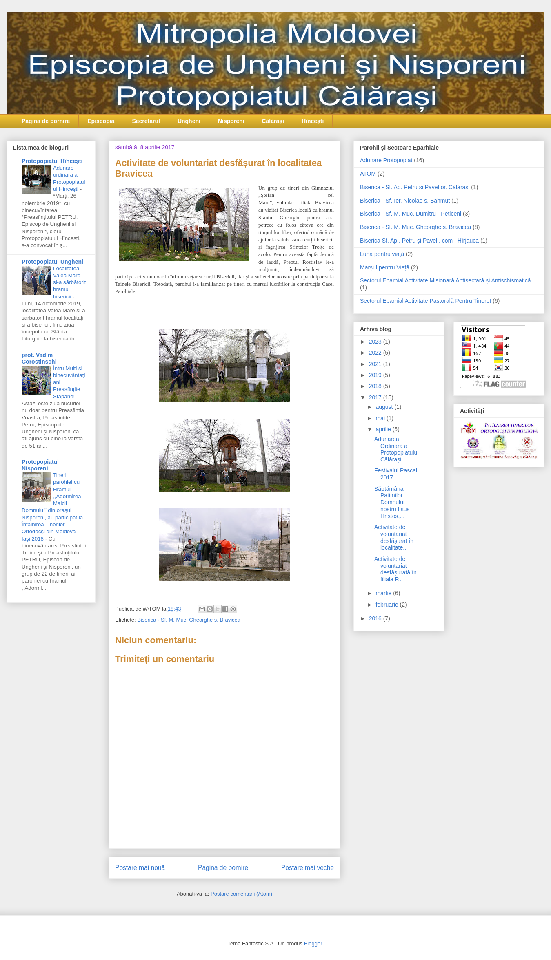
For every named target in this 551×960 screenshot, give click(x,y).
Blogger (313, 943)
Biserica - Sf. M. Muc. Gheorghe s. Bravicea (188, 620)
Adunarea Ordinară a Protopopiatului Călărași (396, 449)
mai (380, 418)
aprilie (383, 429)
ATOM (368, 173)
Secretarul (146, 121)
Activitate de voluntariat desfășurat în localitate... (393, 537)
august (384, 407)
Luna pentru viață (382, 254)
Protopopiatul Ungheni (52, 261)
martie (384, 593)
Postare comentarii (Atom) (241, 894)
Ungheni (189, 121)
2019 (376, 375)
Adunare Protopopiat (386, 160)
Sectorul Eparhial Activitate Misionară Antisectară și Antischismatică (445, 280)
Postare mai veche (307, 867)
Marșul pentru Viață (384, 267)
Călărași (273, 121)
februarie (387, 604)
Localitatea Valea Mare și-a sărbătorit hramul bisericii (69, 282)
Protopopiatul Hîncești (52, 161)
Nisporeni (231, 121)
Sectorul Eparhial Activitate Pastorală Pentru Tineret (425, 301)
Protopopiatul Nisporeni (40, 465)
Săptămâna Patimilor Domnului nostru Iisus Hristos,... (392, 502)
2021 (376, 364)
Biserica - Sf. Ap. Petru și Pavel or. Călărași (414, 187)
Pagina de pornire (46, 121)
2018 (376, 386)
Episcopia (100, 121)
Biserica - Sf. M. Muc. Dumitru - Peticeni (410, 213)
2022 (376, 352)
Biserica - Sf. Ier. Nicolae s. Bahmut (405, 200)
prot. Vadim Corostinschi (39, 358)
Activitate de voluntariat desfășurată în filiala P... (395, 569)
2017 (376, 397)
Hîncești (313, 121)
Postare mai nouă (140, 867)
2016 (376, 618)
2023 (376, 341)
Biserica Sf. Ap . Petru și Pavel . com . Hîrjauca (419, 240)
